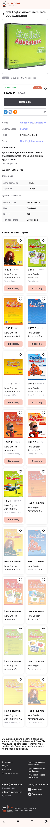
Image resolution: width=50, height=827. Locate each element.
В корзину (25, 101)
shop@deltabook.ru (38, 784)
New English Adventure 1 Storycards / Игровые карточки (34, 276)
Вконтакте (35, 794)
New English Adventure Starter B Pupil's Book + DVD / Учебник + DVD (36, 717)
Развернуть (7, 164)
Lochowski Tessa (11, 395)
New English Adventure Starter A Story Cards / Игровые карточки (36, 568)
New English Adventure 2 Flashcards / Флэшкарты (34, 617)
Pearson (24, 128)
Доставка (6, 769)
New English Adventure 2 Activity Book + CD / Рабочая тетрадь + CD (35, 448)
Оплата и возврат (10, 773)
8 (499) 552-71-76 (12, 784)
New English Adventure (31, 141)
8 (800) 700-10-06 (12, 792)
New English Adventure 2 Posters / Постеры (34, 509)
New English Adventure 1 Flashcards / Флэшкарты (34, 667)
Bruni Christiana (34, 395)
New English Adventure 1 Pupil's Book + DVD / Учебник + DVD (13, 507)
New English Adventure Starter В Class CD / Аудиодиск (13, 390)
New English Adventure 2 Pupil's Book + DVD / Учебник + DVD (13, 448)
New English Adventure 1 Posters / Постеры (10, 667)
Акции (5, 766)
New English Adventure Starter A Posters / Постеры (36, 334)
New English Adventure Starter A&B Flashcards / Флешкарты (13, 568)
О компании (7, 762)
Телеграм (35, 789)
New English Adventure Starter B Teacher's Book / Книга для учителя (13, 717)
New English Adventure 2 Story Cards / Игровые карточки (11, 617)
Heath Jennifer (10, 722)
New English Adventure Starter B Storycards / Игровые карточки (13, 276)
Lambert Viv (40, 122)
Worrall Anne (26, 122)
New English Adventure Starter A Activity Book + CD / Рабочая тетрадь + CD (36, 390)
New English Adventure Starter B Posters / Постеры (13, 334)
